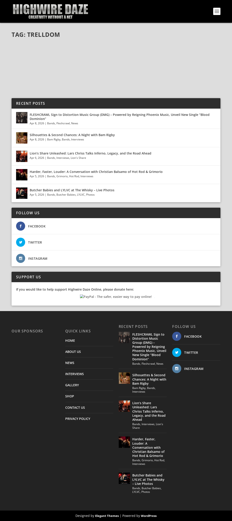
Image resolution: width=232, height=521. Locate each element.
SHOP (69, 396)
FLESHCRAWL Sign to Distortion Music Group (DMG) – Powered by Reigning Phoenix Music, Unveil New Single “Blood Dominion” (120, 116)
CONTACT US (75, 407)
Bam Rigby (53, 139)
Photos (90, 195)
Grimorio (62, 176)
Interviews (77, 139)
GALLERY (72, 385)
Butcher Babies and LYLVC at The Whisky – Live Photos (72, 190)
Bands (51, 123)
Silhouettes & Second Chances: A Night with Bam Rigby (72, 135)
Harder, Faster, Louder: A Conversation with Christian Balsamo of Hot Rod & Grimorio (96, 172)
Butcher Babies (66, 195)
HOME (70, 340)
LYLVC (81, 195)
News (74, 123)
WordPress (149, 516)
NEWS (69, 363)
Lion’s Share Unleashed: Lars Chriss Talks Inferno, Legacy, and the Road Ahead (90, 153)
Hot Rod (74, 176)
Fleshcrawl (63, 123)
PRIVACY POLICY (77, 418)
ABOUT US (73, 351)
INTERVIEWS (74, 374)
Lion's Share (78, 158)
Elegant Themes (107, 516)
